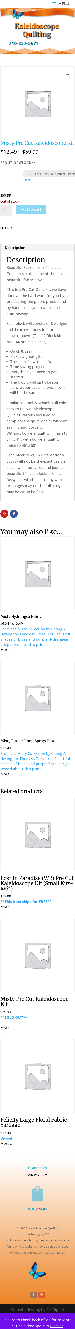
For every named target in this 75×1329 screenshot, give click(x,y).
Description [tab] (15, 247)
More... (6, 649)
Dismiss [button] (56, 1325)
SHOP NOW (37, 1209)
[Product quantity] (6, 210)
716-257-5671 (23, 43)
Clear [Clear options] (26, 180)
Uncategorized (35, 228)
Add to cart (31, 209)
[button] (67, 73)
